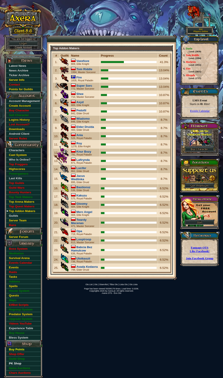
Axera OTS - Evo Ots (111, 293)
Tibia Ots (113, 284)
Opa (79, 231)
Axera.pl (111, 291)
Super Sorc (84, 85)
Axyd (80, 102)
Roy (79, 143)
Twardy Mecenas (78, 221)
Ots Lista (133, 284)
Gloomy (82, 203)
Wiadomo (83, 118)
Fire (79, 77)
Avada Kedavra (87, 266)
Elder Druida (85, 127)
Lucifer (81, 168)
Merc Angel (84, 212)
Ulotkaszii (83, 258)
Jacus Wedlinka (78, 177)
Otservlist (103, 284)
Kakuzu (81, 195)
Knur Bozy (83, 151)
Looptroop (83, 239)
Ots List (89, 284)
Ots (96, 284)
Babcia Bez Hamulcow (81, 248)
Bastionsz (83, 187)
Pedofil (81, 110)
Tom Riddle (84, 69)
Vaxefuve (82, 61)
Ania (79, 135)
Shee (80, 94)
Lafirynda (83, 159)
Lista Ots (123, 284)
